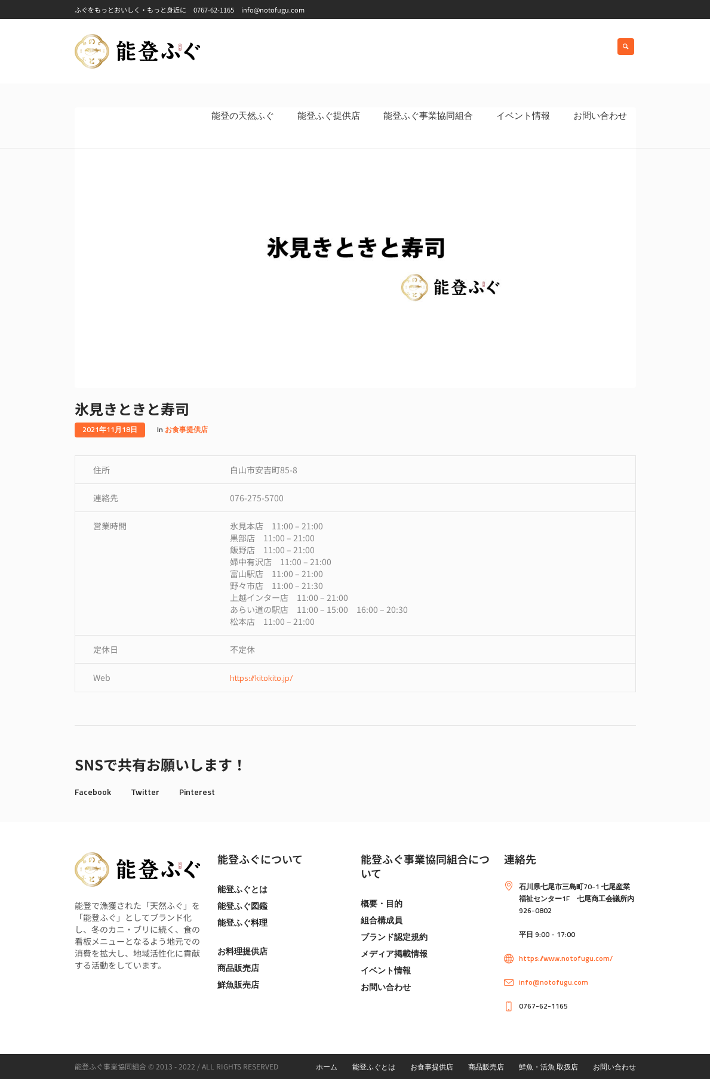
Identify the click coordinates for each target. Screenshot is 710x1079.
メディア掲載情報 (394, 953)
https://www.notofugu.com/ (566, 958)
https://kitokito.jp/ (261, 677)
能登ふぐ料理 (242, 922)
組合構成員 (381, 920)
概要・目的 (381, 903)
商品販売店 (238, 967)
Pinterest (197, 791)
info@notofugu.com (553, 982)
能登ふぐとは (242, 889)
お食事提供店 (186, 429)
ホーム (326, 1066)
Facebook (93, 791)
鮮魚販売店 (238, 984)
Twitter (145, 791)
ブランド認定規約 (394, 936)
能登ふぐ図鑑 (242, 905)
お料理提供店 (242, 951)
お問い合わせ (386, 987)
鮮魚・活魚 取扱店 (548, 1066)
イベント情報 (386, 970)
